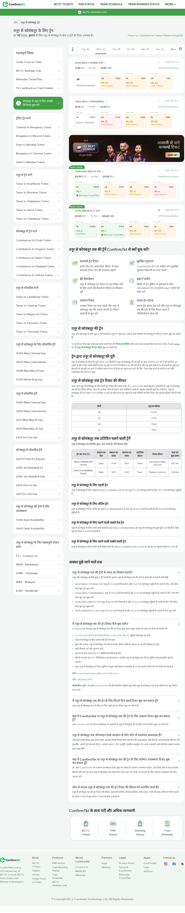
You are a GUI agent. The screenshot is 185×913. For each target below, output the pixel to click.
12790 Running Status (168, 216)
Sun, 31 (160, 49)
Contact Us (81, 867)
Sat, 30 (145, 49)
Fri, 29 (130, 49)
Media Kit (80, 871)
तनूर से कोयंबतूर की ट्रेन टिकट (90, 347)
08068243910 (84, 679)
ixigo (104, 863)
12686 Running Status (168, 176)
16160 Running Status (168, 68)
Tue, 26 (85, 49)
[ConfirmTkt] (10, 861)
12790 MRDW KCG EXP (89, 210)
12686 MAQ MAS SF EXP (90, 171)
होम (16, 22)
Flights (36, 870)
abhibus (106, 867)
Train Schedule (111, 4)
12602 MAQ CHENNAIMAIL (91, 101)
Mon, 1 (174, 49)
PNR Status (86, 4)
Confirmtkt (150, 863)
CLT (84, 176)
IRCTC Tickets (63, 4)
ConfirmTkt (115, 635)
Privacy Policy (127, 863)
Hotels (36, 874)
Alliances (80, 875)
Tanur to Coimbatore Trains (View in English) (155, 35)
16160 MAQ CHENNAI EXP (91, 62)
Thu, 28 (116, 49)
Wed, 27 (100, 49)
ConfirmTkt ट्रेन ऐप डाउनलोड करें (90, 635)
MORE (170, 4)
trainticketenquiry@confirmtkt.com (98, 673)
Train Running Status (143, 4)
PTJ (109, 107)
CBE (109, 68)
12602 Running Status (168, 107)
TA (82, 68)
